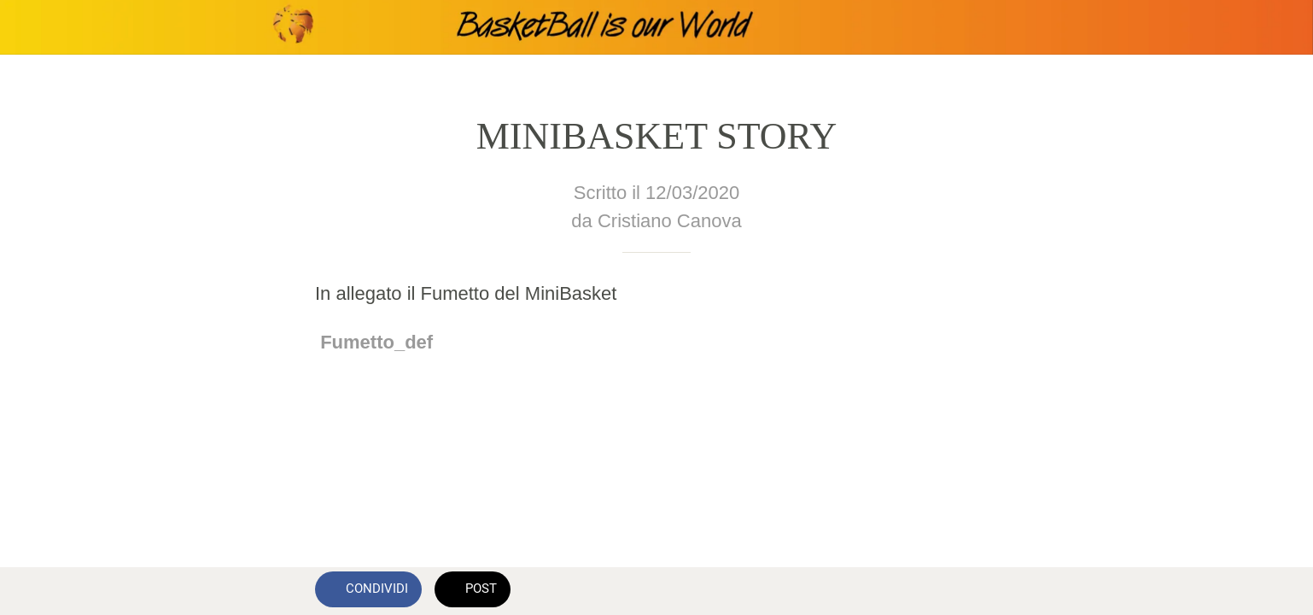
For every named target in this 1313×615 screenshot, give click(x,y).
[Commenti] (977, 591)
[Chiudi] (34, 27)
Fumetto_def (376, 342)
